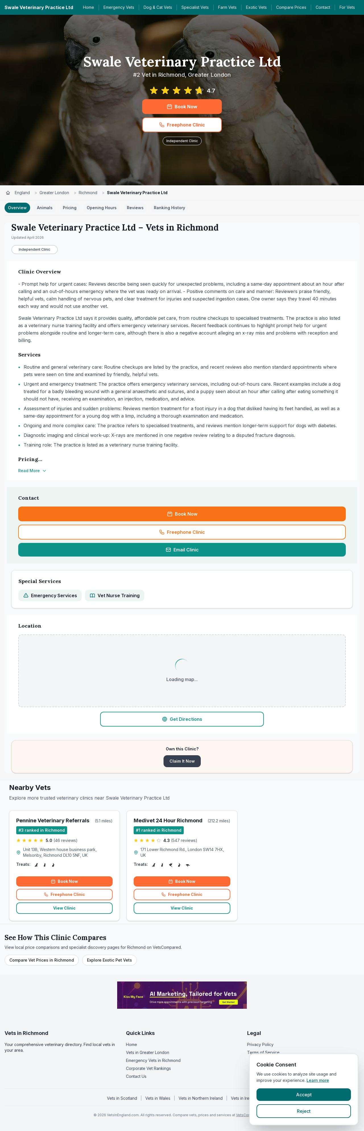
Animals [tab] (45, 207)
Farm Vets (227, 7)
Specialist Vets (195, 7)
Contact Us (136, 1076)
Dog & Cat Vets (158, 7)
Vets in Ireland (244, 1098)
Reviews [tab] (135, 207)
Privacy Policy (260, 1044)
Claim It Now (182, 761)
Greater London (54, 192)
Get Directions (182, 719)
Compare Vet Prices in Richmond (41, 960)
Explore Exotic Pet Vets (109, 960)
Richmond (88, 192)
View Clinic (64, 908)
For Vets (347, 7)
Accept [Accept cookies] (304, 1094)
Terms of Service (263, 1052)
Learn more (318, 1080)
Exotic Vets (256, 7)
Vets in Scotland (122, 1098)
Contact (323, 7)
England (22, 192)
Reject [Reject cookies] (304, 1111)
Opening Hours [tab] (102, 207)
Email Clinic (182, 550)
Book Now (182, 106)
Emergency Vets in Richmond (153, 1060)
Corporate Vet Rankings (148, 1068)
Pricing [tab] (69, 207)
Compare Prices (291, 7)
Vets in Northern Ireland (201, 1098)
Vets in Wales (157, 1098)
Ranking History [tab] (169, 207)
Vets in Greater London (147, 1052)
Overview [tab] (17, 207)
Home (88, 7)
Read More (32, 470)
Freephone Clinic (182, 125)
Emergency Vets (119, 7)
